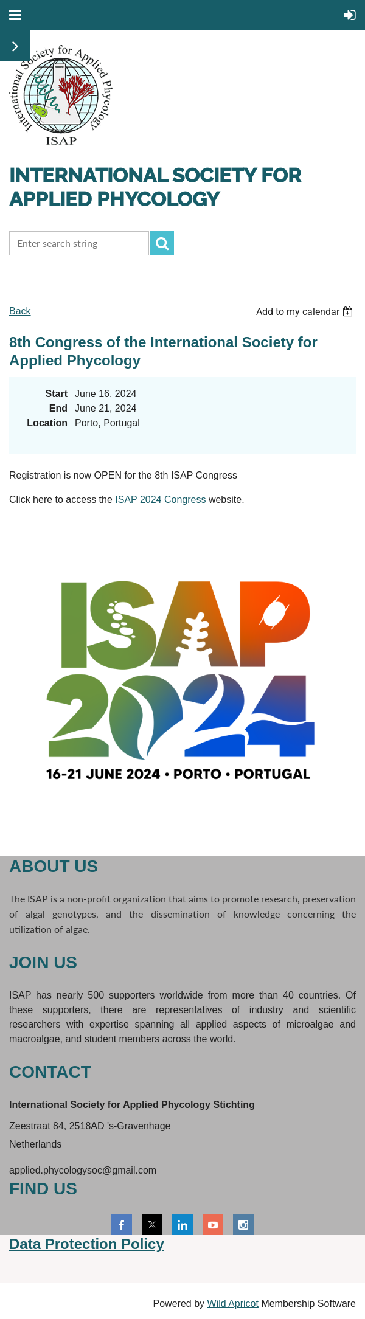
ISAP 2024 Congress (160, 499)
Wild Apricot (232, 1303)
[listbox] (306, 311)
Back (20, 311)
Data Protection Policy (86, 1244)
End (58, 408)
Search (162, 243)
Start (57, 394)
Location (47, 423)
